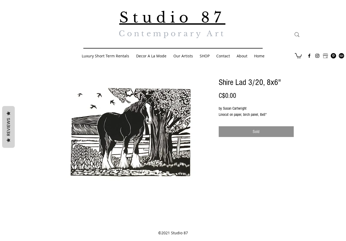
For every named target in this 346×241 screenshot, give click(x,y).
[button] (298, 55)
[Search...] (322, 34)
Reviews (8, 126)
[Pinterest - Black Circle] (333, 55)
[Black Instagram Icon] (317, 55)
